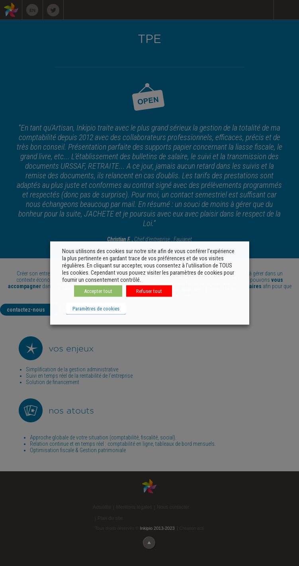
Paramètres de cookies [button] (95, 309)
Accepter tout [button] (98, 291)
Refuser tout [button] (149, 291)
